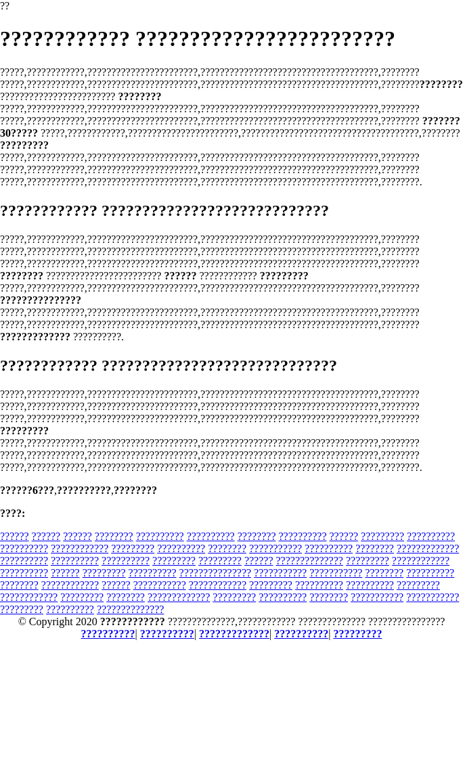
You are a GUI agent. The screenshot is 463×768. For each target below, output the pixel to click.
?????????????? (309, 560)
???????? (114, 536)
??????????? (275, 548)
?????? (14, 536)
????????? (382, 536)
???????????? (79, 548)
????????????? (428, 548)
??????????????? (215, 573)
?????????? (160, 536)
